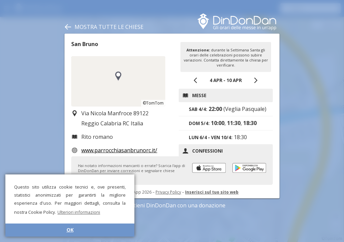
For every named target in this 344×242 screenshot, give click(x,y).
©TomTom (153, 103)
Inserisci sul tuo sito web (212, 192)
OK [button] (70, 230)
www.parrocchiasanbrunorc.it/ (119, 150)
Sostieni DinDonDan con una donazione (172, 205)
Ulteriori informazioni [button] (78, 212)
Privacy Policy (168, 192)
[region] (118, 81)
